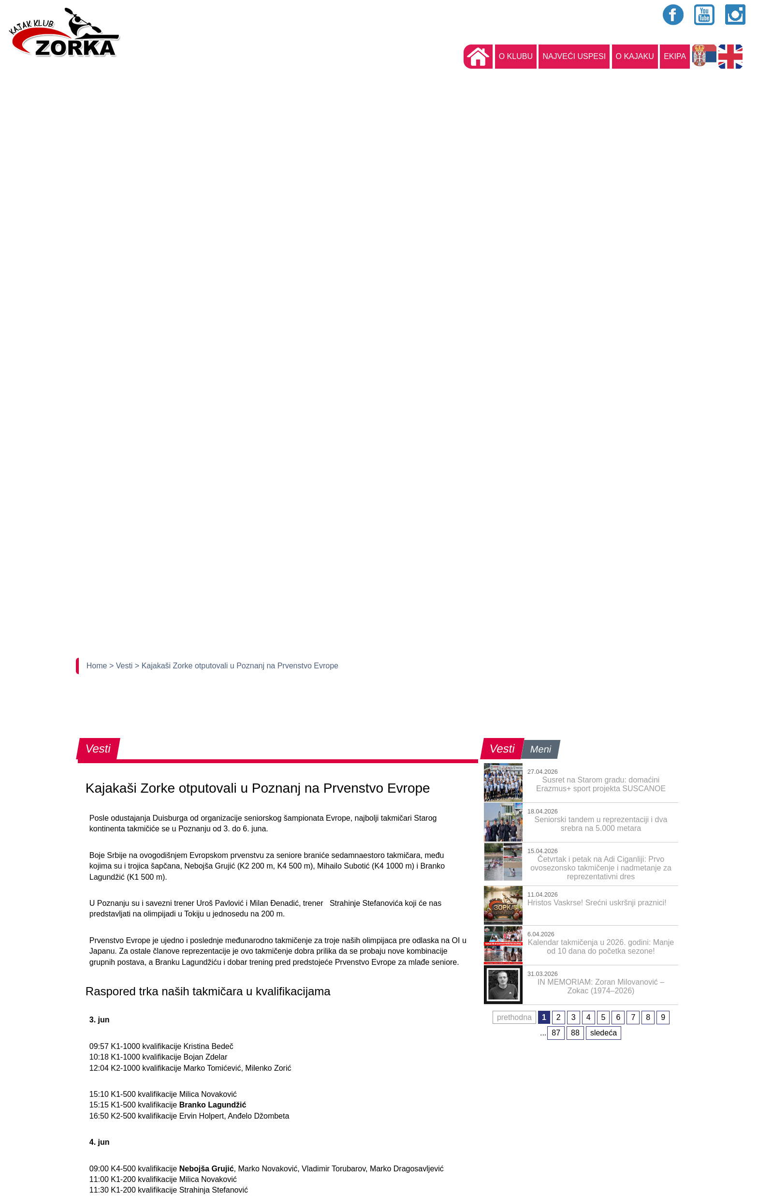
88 (575, 1033)
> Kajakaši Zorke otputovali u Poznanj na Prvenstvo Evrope (236, 666)
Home (98, 666)
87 (556, 1033)
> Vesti (122, 666)
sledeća (603, 1033)
